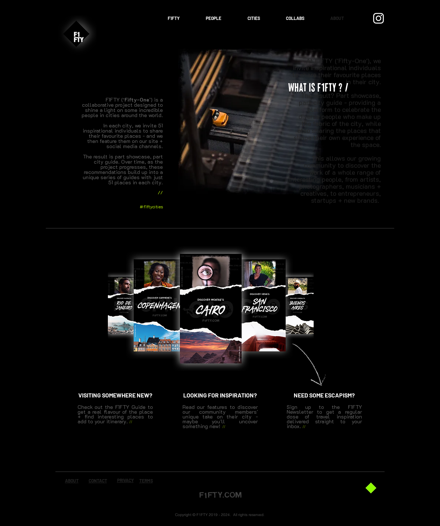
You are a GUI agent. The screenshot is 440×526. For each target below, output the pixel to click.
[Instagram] (378, 18)
